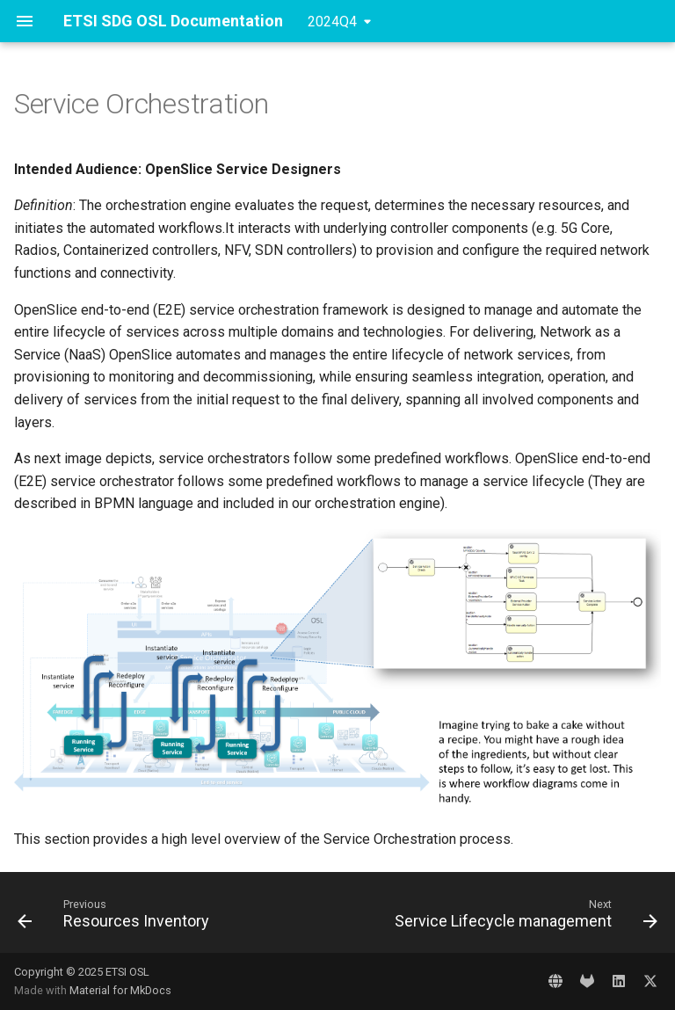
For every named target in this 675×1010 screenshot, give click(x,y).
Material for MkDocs (120, 990)
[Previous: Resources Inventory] (116, 917)
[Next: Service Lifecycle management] (523, 917)
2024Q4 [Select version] (332, 21)
